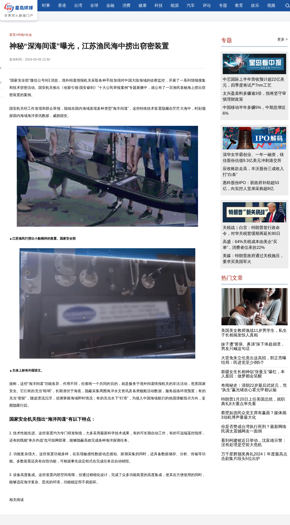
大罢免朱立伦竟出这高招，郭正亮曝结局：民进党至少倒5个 (253, 360)
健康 (142, 5)
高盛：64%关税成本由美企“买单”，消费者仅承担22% (250, 244)
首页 (12, 34)
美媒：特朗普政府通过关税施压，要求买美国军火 (253, 258)
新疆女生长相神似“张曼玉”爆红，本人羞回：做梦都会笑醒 (253, 374)
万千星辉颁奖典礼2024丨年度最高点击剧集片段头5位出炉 (254, 456)
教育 (239, 5)
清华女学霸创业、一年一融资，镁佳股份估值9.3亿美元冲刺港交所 (253, 157)
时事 (46, 5)
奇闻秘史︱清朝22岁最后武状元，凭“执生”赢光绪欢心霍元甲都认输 (254, 387)
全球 (94, 5)
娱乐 (255, 5)
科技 (159, 5)
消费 (126, 5)
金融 (110, 5)
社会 (29, 34)
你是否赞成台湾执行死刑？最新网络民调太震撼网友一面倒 (253, 428)
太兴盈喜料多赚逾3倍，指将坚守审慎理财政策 (254, 96)
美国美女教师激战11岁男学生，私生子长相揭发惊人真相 (254, 332)
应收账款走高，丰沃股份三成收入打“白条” (253, 171)
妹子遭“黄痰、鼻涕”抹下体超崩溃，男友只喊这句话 (253, 346)
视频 (271, 5)
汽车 (191, 5)
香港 (62, 5)
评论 (207, 5)
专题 (223, 5)
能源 (175, 5)
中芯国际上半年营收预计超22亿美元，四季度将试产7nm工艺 (253, 82)
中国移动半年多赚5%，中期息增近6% (254, 110)
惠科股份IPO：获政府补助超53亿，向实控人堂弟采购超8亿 (251, 185)
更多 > (282, 39)
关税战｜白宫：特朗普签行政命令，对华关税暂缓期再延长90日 (251, 230)
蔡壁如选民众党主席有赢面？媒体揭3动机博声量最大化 (253, 415)
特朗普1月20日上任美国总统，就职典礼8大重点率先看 (253, 401)
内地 (20, 34)
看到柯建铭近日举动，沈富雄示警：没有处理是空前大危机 (253, 442)
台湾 (78, 5)
